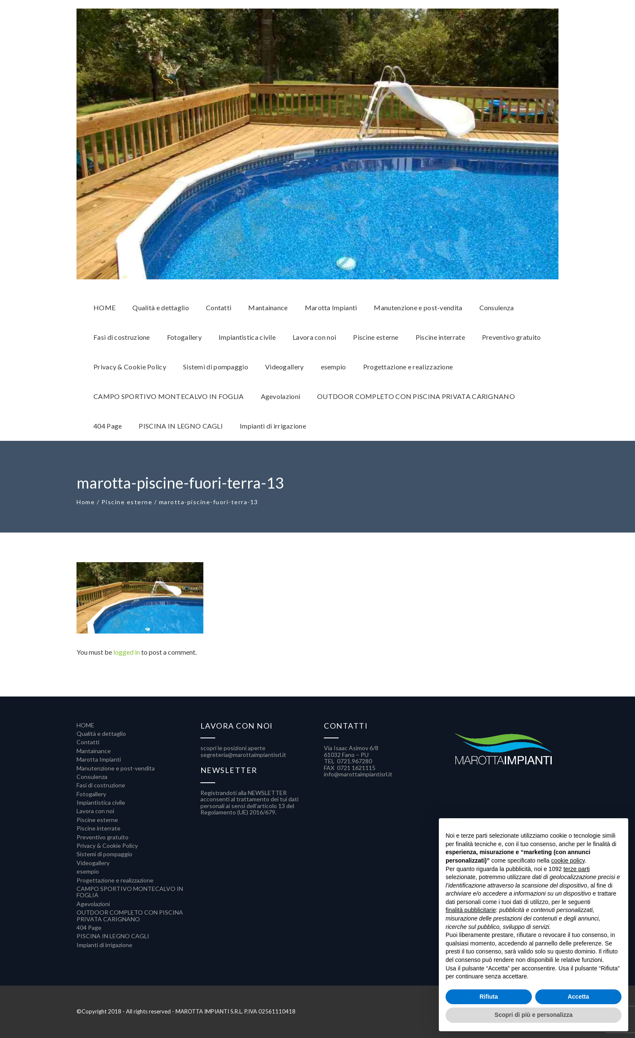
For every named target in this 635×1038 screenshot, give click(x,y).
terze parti (577, 869)
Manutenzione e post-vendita (116, 768)
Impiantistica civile (101, 802)
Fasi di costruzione (101, 785)
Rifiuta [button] (488, 996)
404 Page (89, 927)
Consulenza (92, 776)
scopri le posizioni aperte (232, 747)
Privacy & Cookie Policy (107, 845)
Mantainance (94, 750)
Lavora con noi (95, 810)
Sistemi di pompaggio (104, 854)
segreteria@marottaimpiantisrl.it (243, 754)
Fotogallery (91, 794)
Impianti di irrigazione (104, 944)
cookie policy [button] (568, 860)
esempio (88, 871)
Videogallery (93, 862)
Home (86, 501)
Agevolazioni (93, 903)
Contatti (88, 742)
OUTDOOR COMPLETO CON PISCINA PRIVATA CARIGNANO (130, 915)
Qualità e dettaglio (101, 733)
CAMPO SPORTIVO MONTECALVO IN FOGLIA (130, 892)
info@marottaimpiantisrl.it (358, 774)
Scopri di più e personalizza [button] (533, 1014)
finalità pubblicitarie (471, 910)
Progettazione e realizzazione (115, 880)
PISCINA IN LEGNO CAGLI (113, 936)
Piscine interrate (98, 828)
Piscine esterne (127, 501)
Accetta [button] (578, 996)
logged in (126, 652)
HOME (85, 725)
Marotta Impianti (99, 759)
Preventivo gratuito (103, 837)
